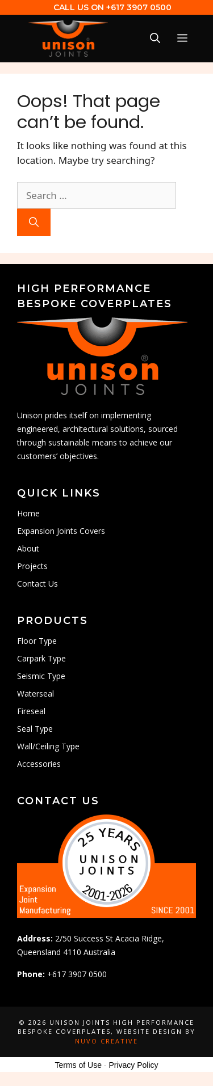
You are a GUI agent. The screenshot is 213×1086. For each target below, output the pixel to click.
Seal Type (35, 728)
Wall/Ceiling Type (48, 746)
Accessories (39, 763)
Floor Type (37, 640)
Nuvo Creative (106, 1041)
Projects (32, 566)
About (28, 548)
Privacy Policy (133, 1065)
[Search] (34, 222)
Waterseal (35, 693)
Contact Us (37, 583)
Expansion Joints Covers (61, 530)
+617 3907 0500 (139, 7)
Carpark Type (41, 658)
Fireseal (31, 711)
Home (28, 513)
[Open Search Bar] (155, 38)
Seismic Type (41, 676)
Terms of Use (78, 1065)
